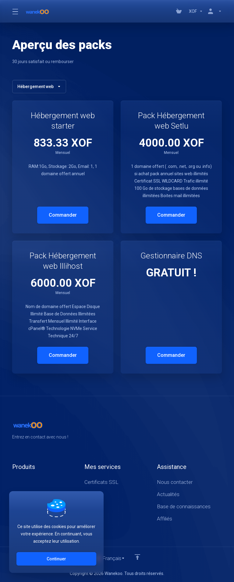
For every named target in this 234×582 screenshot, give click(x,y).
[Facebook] (202, 429)
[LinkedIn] (222, 429)
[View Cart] (180, 11)
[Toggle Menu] (15, 11)
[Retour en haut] (137, 557)
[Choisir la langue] (109, 558)
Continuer (56, 558)
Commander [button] (62, 215)
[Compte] (213, 11)
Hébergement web (39, 86)
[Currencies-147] (195, 11)
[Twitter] (212, 429)
